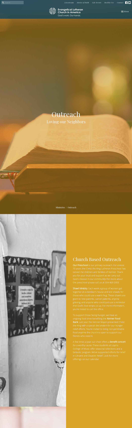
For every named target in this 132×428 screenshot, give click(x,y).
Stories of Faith (83, 2)
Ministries (60, 207)
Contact (120, 2)
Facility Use (109, 2)
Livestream (69, 2)
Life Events (96, 2)
